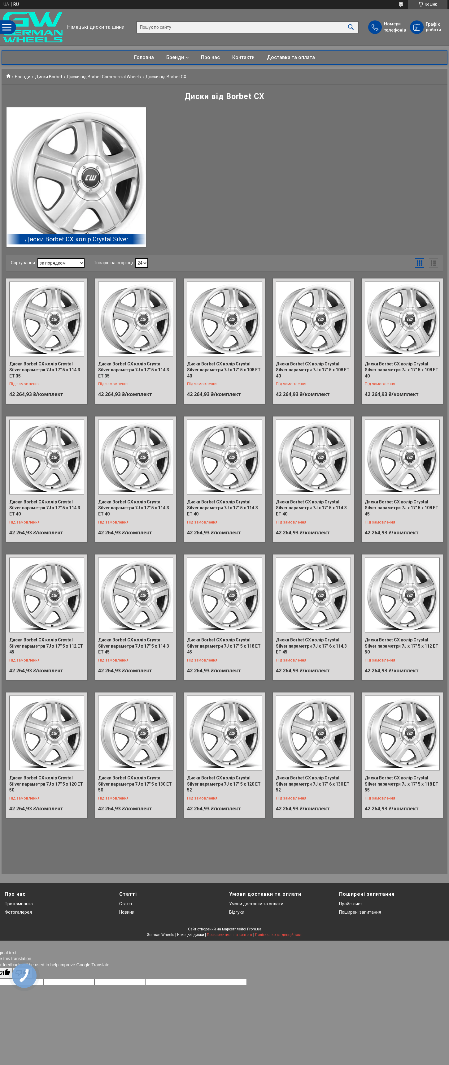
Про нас (210, 57)
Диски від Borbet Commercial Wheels (104, 76)
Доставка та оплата (291, 57)
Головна (144, 57)
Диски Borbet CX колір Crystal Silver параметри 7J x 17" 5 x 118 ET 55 (401, 783)
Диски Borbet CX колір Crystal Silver (76, 239)
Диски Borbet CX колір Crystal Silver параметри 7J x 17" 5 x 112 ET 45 (46, 645)
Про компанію (19, 903)
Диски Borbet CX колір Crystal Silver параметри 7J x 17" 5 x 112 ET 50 (401, 645)
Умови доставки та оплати (256, 903)
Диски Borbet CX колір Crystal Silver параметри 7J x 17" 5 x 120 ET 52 (224, 783)
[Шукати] (350, 27)
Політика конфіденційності (279, 935)
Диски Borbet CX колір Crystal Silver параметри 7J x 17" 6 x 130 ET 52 (313, 783)
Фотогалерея (18, 912)
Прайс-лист (350, 903)
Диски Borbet (48, 76)
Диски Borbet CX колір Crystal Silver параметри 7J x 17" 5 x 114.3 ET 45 (133, 645)
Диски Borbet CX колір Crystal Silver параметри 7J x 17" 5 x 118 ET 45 (224, 645)
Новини (126, 912)
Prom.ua (254, 929)
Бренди (175, 57)
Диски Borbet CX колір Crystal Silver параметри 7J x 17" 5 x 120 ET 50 (46, 783)
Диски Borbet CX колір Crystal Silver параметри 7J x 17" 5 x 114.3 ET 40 (44, 507)
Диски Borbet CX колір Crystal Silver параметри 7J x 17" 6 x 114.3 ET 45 (311, 645)
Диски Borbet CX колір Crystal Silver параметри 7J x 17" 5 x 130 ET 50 (135, 783)
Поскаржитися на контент (229, 935)
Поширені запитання (360, 912)
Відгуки (236, 912)
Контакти (243, 57)
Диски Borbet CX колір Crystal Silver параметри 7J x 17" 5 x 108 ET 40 (224, 369)
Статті (125, 903)
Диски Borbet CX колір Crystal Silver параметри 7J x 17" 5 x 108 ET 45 (401, 507)
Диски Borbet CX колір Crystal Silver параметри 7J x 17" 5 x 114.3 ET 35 (44, 369)
